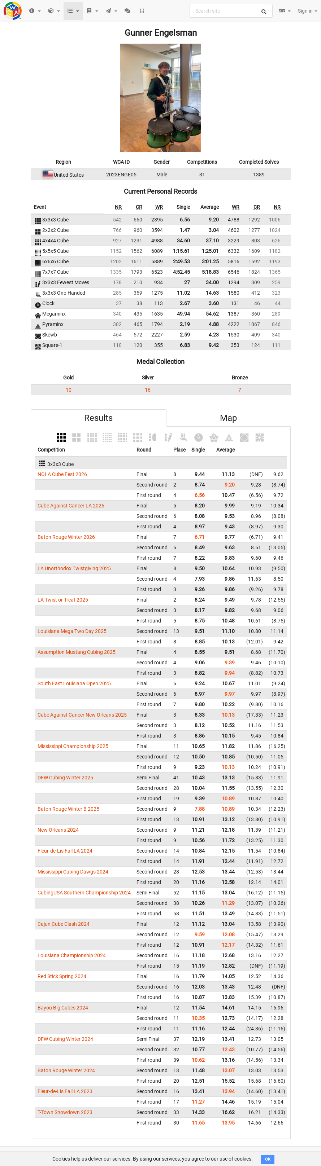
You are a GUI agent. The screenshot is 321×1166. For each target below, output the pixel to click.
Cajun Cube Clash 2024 (64, 924)
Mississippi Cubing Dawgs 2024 (73, 872)
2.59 (185, 335)
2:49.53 (181, 261)
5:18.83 (210, 272)
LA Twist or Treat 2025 (63, 600)
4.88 (214, 324)
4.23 (214, 335)
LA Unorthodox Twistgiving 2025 (74, 568)
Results (98, 418)
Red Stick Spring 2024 (62, 976)
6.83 (185, 345)
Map (228, 418)
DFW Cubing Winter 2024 (65, 1039)
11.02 (183, 293)
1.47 (185, 230)
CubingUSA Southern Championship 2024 (84, 893)
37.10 (212, 240)
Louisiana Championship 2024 (72, 955)
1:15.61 (181, 251)
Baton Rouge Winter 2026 (66, 537)
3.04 (214, 230)
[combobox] (231, 11)
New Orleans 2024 (58, 830)
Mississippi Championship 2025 (73, 746)
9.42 (214, 345)
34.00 (212, 282)
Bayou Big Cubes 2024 (63, 1008)
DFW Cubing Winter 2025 (65, 777)
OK (267, 1159)
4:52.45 (181, 272)
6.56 (185, 220)
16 (148, 390)
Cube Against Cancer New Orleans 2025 (82, 715)
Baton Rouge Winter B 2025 (68, 809)
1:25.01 (210, 251)
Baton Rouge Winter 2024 (66, 1070)
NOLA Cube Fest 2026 (62, 474)
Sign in (307, 11)
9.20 (214, 220)
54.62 (212, 314)
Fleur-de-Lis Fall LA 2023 (65, 1091)
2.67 (185, 303)
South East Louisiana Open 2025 (74, 683)
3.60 (214, 303)
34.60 (183, 240)
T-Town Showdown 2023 (65, 1112)
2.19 (185, 324)
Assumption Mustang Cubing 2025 (77, 652)
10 (68, 390)
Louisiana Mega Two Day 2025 (72, 631)
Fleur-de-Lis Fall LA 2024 (65, 851)
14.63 (212, 293)
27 (187, 282)
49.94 (183, 314)
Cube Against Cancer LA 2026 (71, 506)
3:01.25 (210, 261)
